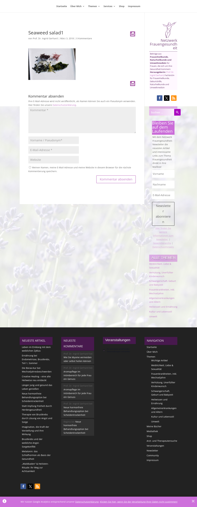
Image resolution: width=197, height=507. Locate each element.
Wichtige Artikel (159, 360)
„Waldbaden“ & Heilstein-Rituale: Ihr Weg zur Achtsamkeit (35, 467)
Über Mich (76, 6)
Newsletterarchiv (162, 243)
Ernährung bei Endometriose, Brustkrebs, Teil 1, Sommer (36, 359)
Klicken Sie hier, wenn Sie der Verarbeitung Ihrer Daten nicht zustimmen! (138, 501)
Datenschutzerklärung (64, 104)
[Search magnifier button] (177, 112)
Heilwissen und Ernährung (163, 306)
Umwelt (153, 316)
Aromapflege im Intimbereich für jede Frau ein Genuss (77, 375)
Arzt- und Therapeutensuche (162, 440)
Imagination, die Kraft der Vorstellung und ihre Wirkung (35, 430)
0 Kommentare (84, 38)
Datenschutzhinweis (163, 246)
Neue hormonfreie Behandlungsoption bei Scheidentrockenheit (34, 397)
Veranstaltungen (155, 445)
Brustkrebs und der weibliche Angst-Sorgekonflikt (32, 443)
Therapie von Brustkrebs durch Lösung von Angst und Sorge (37, 418)
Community (153, 455)
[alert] (119, 350)
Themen (92, 6)
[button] (159, 98)
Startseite (61, 6)
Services (108, 6)
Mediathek (152, 431)
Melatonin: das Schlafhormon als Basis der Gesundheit (36, 455)
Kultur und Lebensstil (160, 311)
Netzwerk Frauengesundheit (163, 36)
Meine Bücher (154, 426)
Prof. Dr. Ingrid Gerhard (45, 38)
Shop (121, 6)
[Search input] (162, 112)
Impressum (134, 6)
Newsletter (152, 450)
